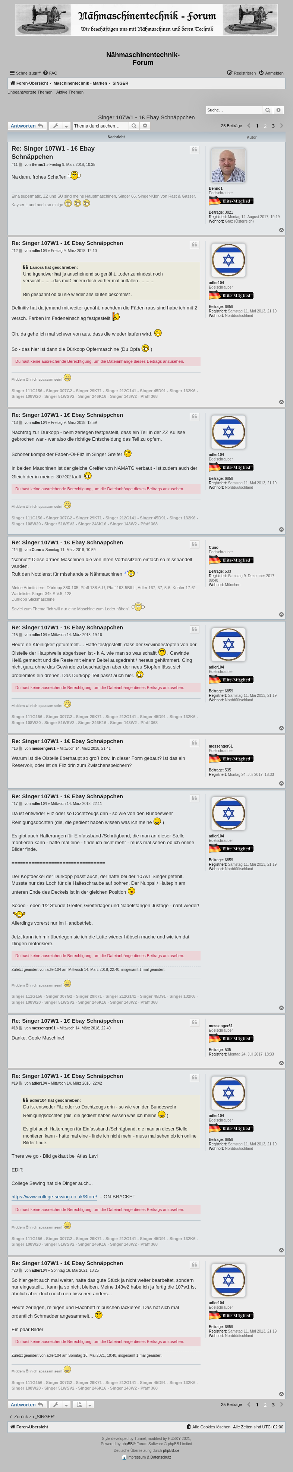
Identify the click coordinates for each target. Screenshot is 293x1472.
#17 (15, 804)
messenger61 (221, 746)
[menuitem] (49, 73)
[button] (248, 126)
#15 (15, 635)
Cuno (213, 547)
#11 (15, 165)
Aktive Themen (70, 92)
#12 (15, 251)
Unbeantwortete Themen (30, 92)
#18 (15, 1028)
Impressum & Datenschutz (146, 1457)
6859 (229, 307)
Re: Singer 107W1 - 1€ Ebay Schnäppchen (53, 152)
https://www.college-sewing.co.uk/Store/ (54, 1196)
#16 (15, 748)
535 (228, 770)
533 (228, 571)
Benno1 (216, 188)
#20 (15, 1270)
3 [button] (273, 125)
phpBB (127, 1444)
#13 (15, 423)
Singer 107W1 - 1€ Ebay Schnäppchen (146, 117)
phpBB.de (171, 1451)
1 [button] (257, 125)
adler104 (216, 283)
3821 (229, 212)
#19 (15, 1083)
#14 (15, 550)
